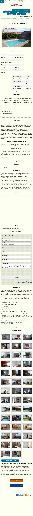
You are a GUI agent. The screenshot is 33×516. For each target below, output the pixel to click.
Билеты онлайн (11, 14)
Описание (16, 120)
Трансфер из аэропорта (7, 323)
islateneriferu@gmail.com (11, 0)
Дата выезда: (5, 259)
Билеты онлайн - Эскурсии (16, 480)
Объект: (3, 251)
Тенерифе (16, 4)
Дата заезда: (4, 255)
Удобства (16, 94)
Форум (21, 14)
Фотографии (16, 330)
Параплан (25, 12)
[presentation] (16, 271)
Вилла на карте (16, 192)
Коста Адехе (17, 55)
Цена (16, 225)
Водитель (26, 10)
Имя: (3, 238)
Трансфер (16, 10)
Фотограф (16, 12)
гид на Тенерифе (27, 181)
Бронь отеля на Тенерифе (16, 485)
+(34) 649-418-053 (23, 282)
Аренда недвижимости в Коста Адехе (10, 460)
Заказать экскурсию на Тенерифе (18, 189)
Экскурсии (7, 12)
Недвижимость (7, 10)
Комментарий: (5, 263)
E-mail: (3, 242)
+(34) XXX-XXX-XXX (28, 0)
